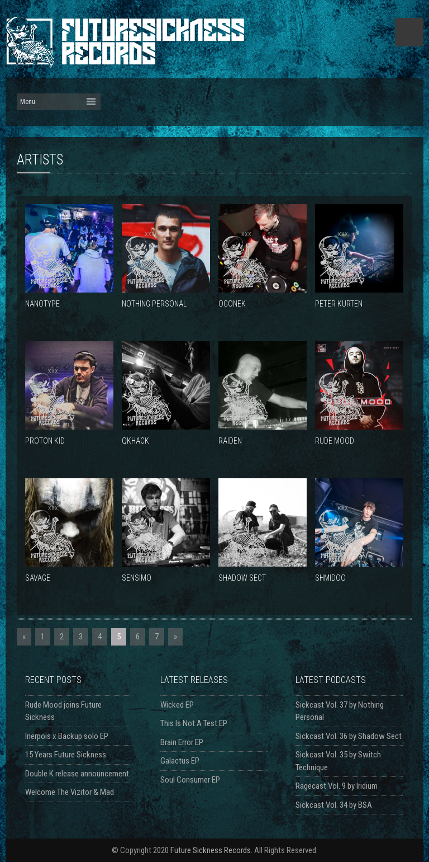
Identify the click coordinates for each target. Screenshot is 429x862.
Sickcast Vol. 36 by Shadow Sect (348, 736)
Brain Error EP (181, 742)
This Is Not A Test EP (193, 723)
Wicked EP (177, 705)
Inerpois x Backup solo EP (66, 736)
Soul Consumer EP (190, 780)
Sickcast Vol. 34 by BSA (333, 805)
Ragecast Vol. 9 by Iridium (336, 786)
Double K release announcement (77, 774)
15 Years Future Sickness (65, 755)
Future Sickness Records (210, 850)
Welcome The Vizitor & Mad (69, 792)
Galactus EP (179, 761)
